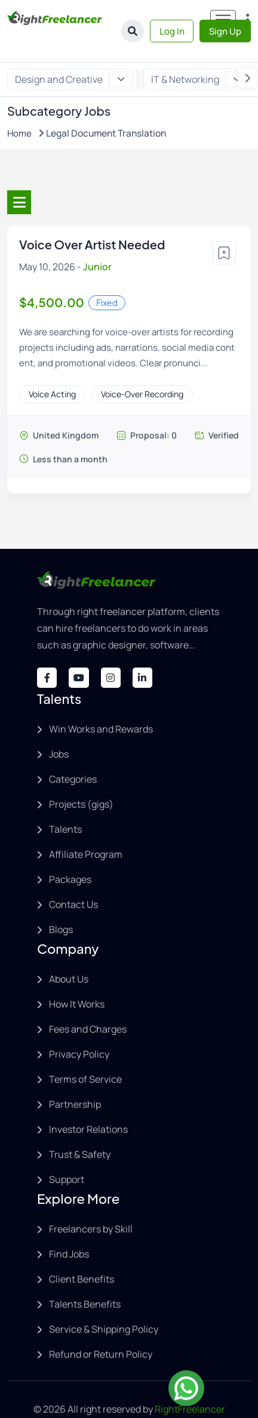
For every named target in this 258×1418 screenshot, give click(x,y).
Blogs (61, 903)
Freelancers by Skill (91, 1203)
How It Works (77, 978)
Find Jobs (69, 1228)
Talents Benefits (85, 1278)
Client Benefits (81, 1253)
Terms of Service (85, 1053)
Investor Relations (88, 1103)
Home (19, 106)
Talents (65, 803)
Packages (70, 853)
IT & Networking (198, 53)
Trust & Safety (79, 1128)
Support (66, 1153)
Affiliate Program (85, 828)
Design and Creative (74, 53)
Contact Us (73, 878)
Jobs (59, 728)
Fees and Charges (88, 1003)
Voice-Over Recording (142, 367)
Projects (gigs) (81, 778)
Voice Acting (52, 367)
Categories (73, 753)
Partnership (75, 1078)
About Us (68, 953)
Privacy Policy (79, 1028)
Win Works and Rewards (101, 703)
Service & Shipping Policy (103, 1303)
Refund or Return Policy (100, 1328)
